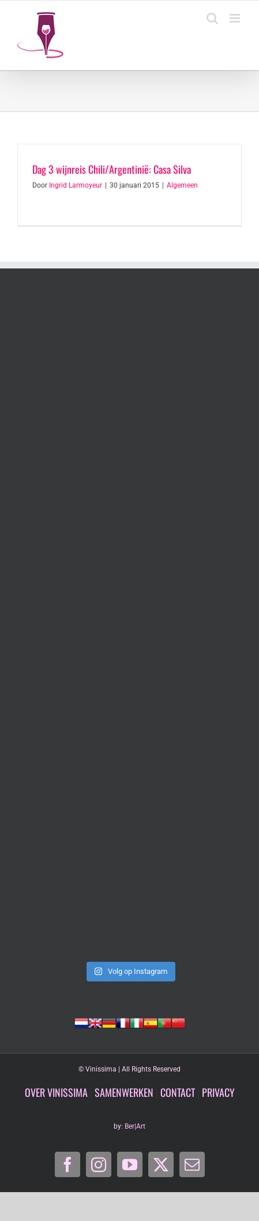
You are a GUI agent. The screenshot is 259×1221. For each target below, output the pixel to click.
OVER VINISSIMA (56, 1092)
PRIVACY (218, 1092)
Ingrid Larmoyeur (75, 185)
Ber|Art (135, 1126)
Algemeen (182, 185)
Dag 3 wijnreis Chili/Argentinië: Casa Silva (111, 169)
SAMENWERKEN (124, 1092)
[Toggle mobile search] (212, 18)
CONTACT (177, 1092)
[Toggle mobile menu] (236, 18)
